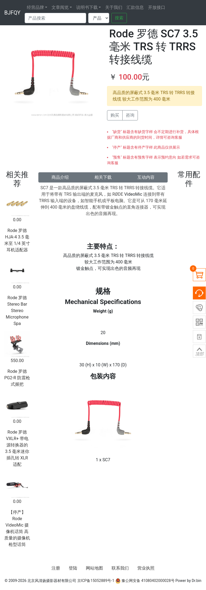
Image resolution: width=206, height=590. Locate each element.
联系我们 (120, 568)
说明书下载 (87, 7)
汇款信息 (135, 7)
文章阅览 (60, 7)
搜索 (119, 17)
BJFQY (12, 12)
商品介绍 (60, 177)
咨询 (130, 115)
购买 (115, 115)
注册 (56, 568)
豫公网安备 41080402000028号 (145, 580)
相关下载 (103, 177)
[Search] (55, 18)
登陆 (73, 568)
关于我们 (113, 7)
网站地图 (94, 568)
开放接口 (156, 7)
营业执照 (145, 568)
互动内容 (145, 177)
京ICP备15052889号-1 (95, 580)
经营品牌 (35, 7)
